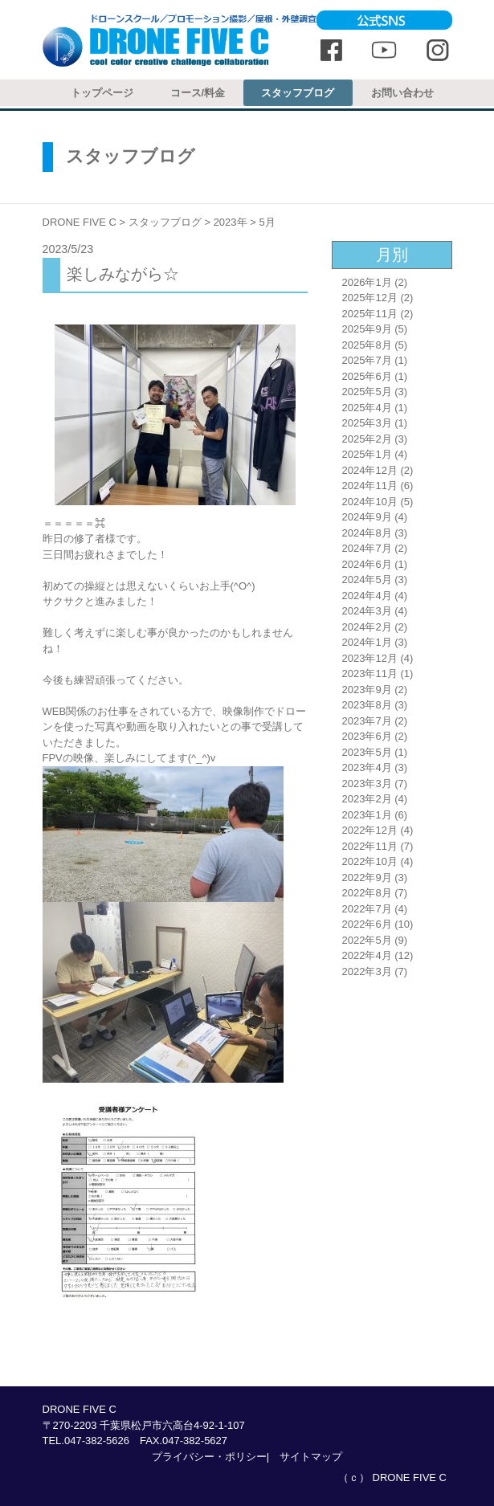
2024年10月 (370, 502)
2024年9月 (367, 517)
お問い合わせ (402, 93)
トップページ (102, 93)
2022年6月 (367, 924)
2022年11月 (370, 846)
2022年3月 (367, 971)
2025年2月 (367, 439)
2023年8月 (367, 705)
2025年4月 (367, 408)
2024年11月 (370, 486)
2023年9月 (367, 690)
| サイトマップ (304, 1457)
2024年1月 (367, 642)
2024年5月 (367, 579)
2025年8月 (367, 345)
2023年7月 (367, 721)
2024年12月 (370, 470)
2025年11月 (370, 314)
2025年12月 (370, 298)
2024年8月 (367, 533)
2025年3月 (367, 423)
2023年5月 (367, 752)
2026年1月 (367, 282)
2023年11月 (370, 673)
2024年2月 (367, 627)
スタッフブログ (297, 93)
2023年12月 (370, 658)
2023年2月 (367, 799)
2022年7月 (367, 909)
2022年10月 (370, 861)
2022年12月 (370, 830)
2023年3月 (367, 783)
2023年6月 (367, 736)
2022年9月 (367, 877)
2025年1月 (367, 454)
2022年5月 (367, 940)
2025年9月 (367, 329)
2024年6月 (367, 564)
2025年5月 (367, 392)
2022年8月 (367, 893)
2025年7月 (367, 360)
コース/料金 (198, 93)
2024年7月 (367, 548)
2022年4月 (367, 955)
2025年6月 (367, 376)
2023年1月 (367, 815)
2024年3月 (367, 611)
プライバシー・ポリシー (209, 1457)
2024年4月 (367, 596)
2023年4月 (367, 767)
